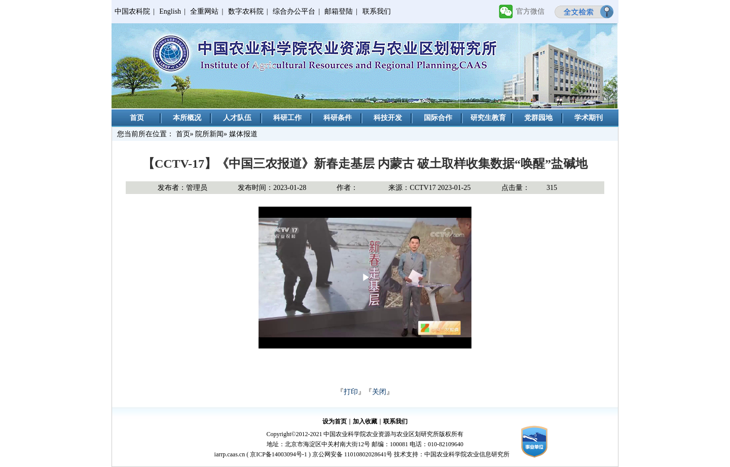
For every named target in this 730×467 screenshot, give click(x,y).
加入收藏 (365, 421)
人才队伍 (237, 118)
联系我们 (376, 11)
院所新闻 (209, 134)
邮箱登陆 (338, 11)
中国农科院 (132, 11)
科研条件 (337, 118)
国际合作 (438, 118)
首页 (137, 118)
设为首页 (334, 421)
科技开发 (388, 118)
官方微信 (530, 11)
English (170, 11)
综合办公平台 (294, 11)
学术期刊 (588, 118)
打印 (351, 392)
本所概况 (187, 118)
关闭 (379, 392)
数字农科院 (246, 11)
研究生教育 (488, 118)
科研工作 (287, 118)
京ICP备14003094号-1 (278, 454)
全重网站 (204, 11)
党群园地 (538, 118)
